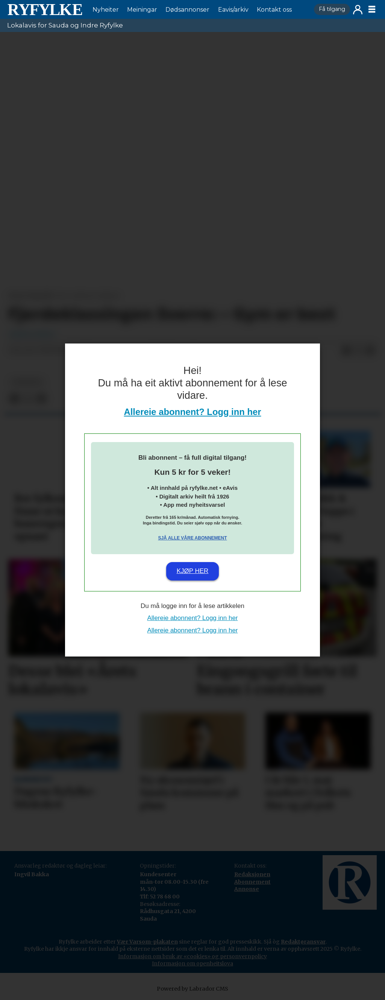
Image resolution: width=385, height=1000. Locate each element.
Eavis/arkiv (233, 9)
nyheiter (26, 382)
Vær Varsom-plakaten (147, 941)
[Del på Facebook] (346, 350)
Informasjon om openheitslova (192, 963)
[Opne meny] (371, 9)
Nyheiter (105, 9)
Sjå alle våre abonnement (192, 538)
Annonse (246, 889)
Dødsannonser (187, 9)
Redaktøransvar (303, 941)
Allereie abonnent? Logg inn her (192, 412)
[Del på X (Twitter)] (358, 350)
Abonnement (252, 881)
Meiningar (142, 9)
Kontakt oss (274, 9)
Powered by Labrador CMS (192, 988)
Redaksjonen (252, 874)
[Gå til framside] (44, 9)
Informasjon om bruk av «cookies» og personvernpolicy (192, 956)
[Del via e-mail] (370, 350)
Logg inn (357, 9)
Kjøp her (193, 570)
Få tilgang (332, 9)
